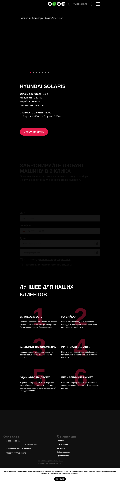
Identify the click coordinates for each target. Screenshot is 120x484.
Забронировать (63, 452)
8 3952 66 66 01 (31, 445)
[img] (54, 4)
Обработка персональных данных (50, 461)
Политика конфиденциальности (49, 463)
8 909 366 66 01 (13, 441)
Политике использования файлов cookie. (80, 471)
